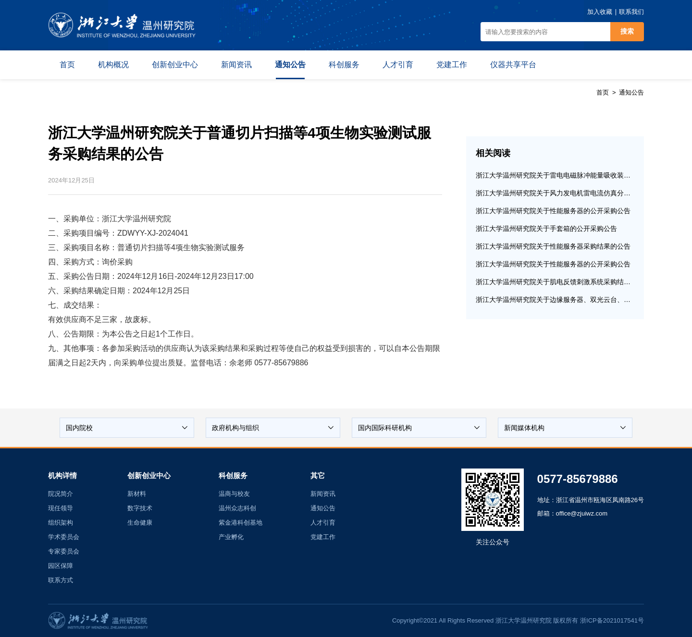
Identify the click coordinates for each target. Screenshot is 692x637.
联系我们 (631, 11)
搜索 (627, 31)
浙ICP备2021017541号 (612, 620)
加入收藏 (599, 11)
